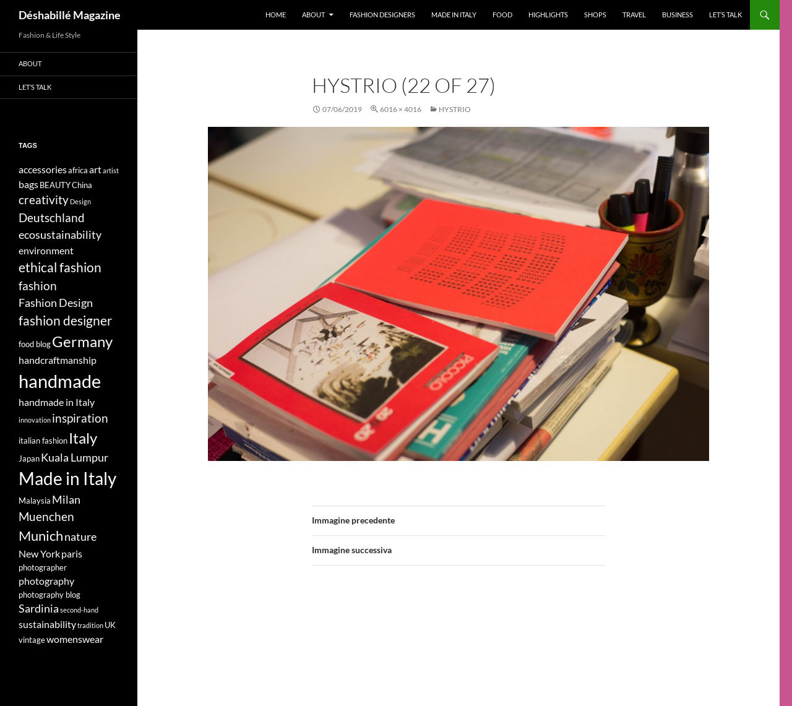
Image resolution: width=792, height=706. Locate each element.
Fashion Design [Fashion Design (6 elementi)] (56, 302)
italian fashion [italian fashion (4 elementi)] (43, 441)
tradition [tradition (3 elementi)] (90, 625)
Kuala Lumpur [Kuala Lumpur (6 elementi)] (74, 457)
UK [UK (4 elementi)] (110, 625)
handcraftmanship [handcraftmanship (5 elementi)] (58, 360)
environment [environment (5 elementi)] (46, 250)
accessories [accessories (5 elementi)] (43, 169)
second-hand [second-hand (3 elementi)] (79, 610)
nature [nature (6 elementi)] (80, 536)
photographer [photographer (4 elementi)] (43, 567)
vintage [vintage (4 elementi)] (32, 640)
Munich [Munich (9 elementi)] (41, 535)
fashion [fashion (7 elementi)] (38, 285)
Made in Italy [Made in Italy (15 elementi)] (67, 478)
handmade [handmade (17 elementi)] (60, 381)
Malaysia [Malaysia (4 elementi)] (35, 501)
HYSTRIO (455, 109)
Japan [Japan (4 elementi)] (29, 458)
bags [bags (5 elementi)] (28, 184)
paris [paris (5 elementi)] (71, 553)
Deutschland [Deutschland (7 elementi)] (52, 217)
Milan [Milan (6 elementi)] (66, 499)
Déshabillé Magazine (70, 15)
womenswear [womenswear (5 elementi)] (74, 639)
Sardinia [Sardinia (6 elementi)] (39, 608)
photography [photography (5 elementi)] (46, 581)
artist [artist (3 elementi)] (111, 170)
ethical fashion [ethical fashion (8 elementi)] (60, 267)
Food (502, 15)
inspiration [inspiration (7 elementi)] (80, 418)
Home (275, 15)
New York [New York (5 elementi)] (39, 553)
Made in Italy (453, 15)
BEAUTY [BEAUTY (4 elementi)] (55, 185)
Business (677, 15)
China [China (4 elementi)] (82, 185)
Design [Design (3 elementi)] (80, 201)
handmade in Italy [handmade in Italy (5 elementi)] (57, 402)
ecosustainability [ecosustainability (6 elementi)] (60, 234)
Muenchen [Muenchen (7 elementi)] (46, 516)
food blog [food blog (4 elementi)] (35, 344)
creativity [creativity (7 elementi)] (44, 199)
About (313, 15)
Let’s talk (725, 15)
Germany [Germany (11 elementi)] (82, 341)
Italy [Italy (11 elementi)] (83, 438)
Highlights (548, 15)
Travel (634, 15)
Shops (595, 15)
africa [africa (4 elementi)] (78, 170)
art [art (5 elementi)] (95, 169)
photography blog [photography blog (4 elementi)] (49, 595)
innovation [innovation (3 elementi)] (35, 420)
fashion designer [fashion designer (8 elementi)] (65, 320)
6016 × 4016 (400, 109)
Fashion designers (382, 15)
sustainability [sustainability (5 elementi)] (47, 624)
